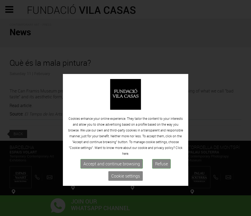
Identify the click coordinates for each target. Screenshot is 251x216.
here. (125, 162)
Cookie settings (125, 185)
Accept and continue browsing (111, 172)
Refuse (161, 172)
